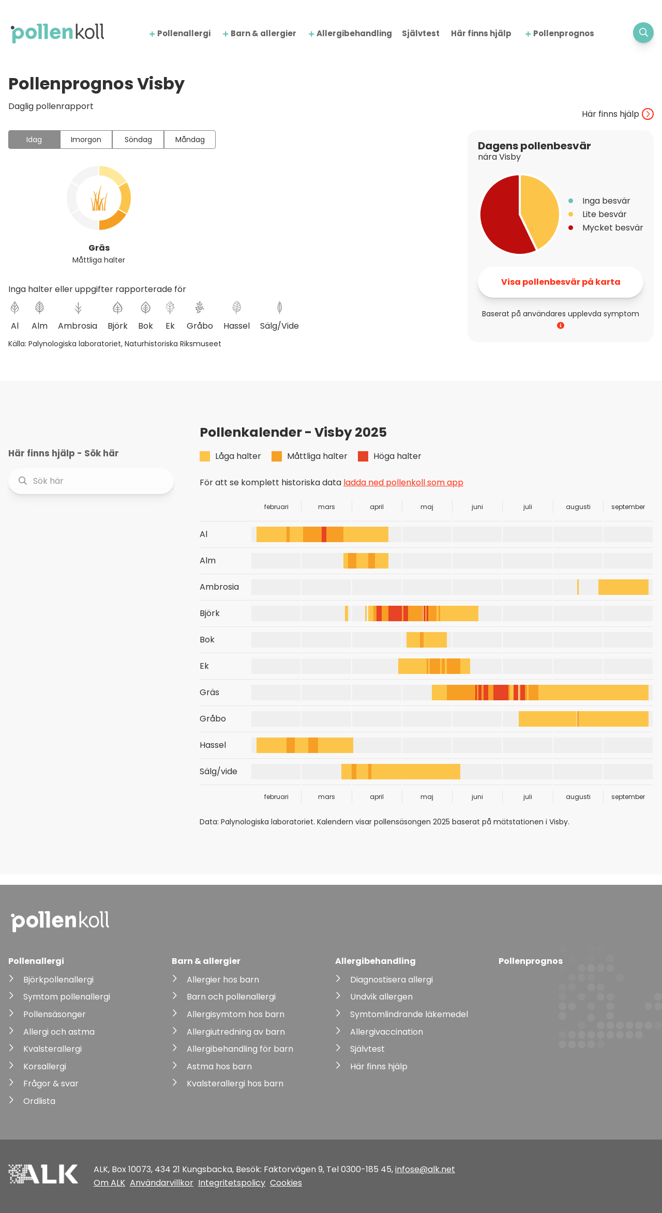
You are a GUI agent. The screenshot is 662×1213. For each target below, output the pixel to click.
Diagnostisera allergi (391, 980)
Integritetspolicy (231, 1183)
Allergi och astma (59, 1032)
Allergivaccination (386, 1032)
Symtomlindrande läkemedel (409, 1014)
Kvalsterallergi (52, 1049)
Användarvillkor (161, 1183)
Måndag (190, 139)
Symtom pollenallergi (66, 997)
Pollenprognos (563, 33)
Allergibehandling (354, 33)
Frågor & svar (51, 1083)
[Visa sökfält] (643, 32)
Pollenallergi (183, 33)
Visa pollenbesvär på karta (561, 282)
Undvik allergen (381, 997)
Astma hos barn (219, 1066)
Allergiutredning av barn (236, 1032)
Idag (34, 139)
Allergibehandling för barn (240, 1049)
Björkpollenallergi (58, 980)
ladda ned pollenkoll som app (403, 482)
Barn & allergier (263, 33)
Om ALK (109, 1183)
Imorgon (86, 139)
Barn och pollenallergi (231, 997)
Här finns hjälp (481, 33)
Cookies (286, 1183)
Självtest (421, 33)
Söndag (138, 139)
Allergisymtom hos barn (235, 1014)
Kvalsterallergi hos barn (235, 1083)
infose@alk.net (425, 1169)
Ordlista (39, 1101)
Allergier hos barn (223, 980)
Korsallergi (44, 1066)
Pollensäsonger (54, 1014)
